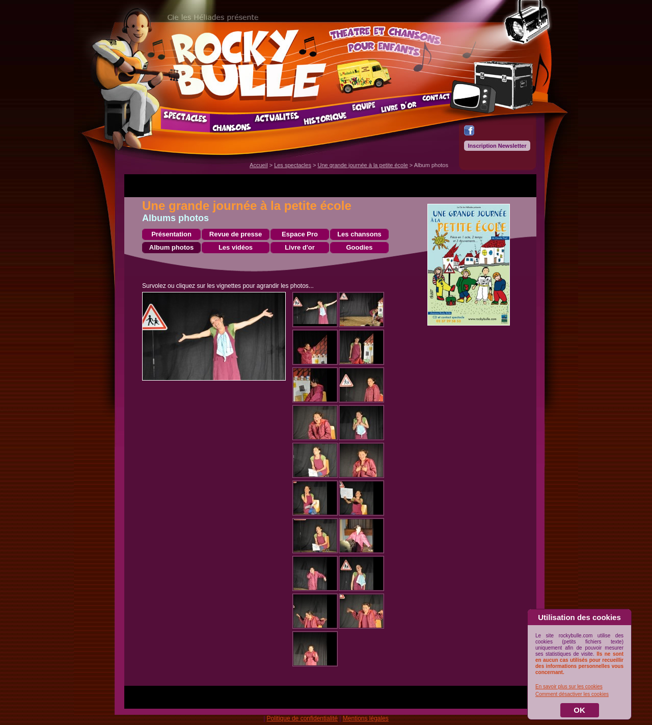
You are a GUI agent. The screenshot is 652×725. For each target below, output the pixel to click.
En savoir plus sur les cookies (569, 686)
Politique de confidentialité (302, 718)
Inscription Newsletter (497, 146)
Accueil (258, 165)
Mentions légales (366, 718)
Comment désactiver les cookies (572, 694)
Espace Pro (300, 234)
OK (579, 710)
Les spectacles (292, 165)
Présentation (171, 234)
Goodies (359, 247)
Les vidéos (236, 247)
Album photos (171, 247)
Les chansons (359, 234)
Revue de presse (235, 234)
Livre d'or (300, 247)
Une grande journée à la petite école (362, 165)
